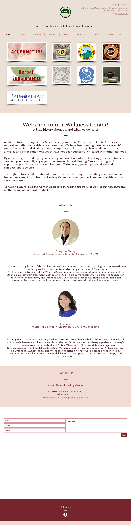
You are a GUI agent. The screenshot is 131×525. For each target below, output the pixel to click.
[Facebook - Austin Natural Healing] (65, 515)
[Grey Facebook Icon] (120, 34)
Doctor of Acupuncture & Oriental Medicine (60, 254)
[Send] (124, 435)
